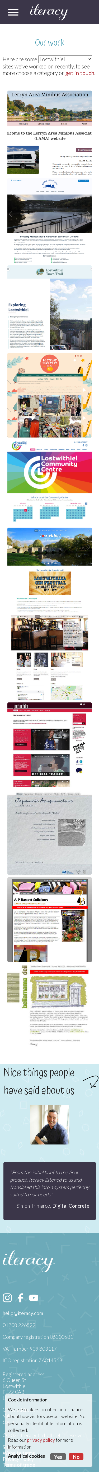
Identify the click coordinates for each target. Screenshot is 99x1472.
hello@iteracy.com (23, 1313)
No (76, 1457)
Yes (58, 1457)
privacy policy (41, 1440)
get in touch (79, 73)
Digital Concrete (70, 1206)
